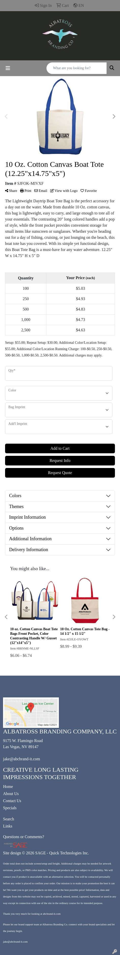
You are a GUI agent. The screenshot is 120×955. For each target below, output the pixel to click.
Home (8, 786)
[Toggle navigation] (8, 68)
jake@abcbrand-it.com (21, 759)
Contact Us (12, 801)
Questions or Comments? (23, 837)
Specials (9, 808)
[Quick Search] (76, 68)
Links (7, 826)
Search (8, 819)
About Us (11, 793)
